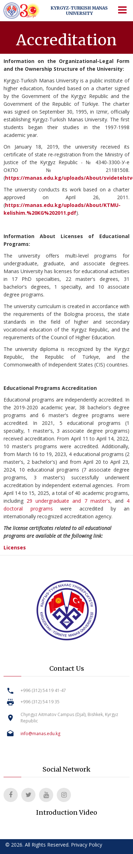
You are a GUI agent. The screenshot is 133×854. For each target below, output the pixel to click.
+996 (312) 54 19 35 (40, 702)
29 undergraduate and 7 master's (68, 500)
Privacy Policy (86, 844)
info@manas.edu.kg (40, 734)
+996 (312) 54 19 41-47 (43, 690)
